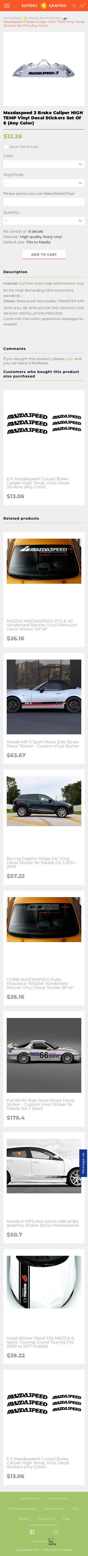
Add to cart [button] (44, 255)
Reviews (24, 1519)
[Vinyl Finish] (44, 183)
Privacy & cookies (22, 1509)
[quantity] (44, 221)
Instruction (46, 1519)
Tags (66, 1519)
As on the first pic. (21, 146)
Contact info (30, 1498)
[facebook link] (32, 1532)
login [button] (69, 359)
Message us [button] (83, 1163)
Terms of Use (54, 1509)
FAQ (75, 1509)
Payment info (57, 1498)
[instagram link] (55, 1532)
